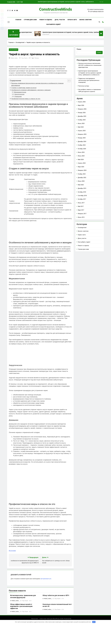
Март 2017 (81, 210)
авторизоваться (46, 579)
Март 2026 (81, 105)
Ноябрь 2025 (82, 120)
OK (94, 622)
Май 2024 (81, 159)
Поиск (79, 49)
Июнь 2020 (81, 181)
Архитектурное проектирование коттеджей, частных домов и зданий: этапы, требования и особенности (66, 2)
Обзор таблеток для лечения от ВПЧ (56, 595)
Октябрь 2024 (82, 149)
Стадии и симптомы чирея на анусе (23, 88)
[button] (68, 80)
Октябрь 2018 (82, 192)
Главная (18, 19)
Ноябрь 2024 (82, 145)
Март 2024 (81, 167)
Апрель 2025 (82, 130)
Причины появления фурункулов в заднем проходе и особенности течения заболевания (37, 84)
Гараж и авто (72, 19)
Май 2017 (81, 206)
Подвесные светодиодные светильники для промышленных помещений (88, 80)
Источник (12, 550)
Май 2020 (81, 185)
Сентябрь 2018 (82, 195)
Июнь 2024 (81, 156)
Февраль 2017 (82, 213)
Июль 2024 (81, 152)
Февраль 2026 (82, 109)
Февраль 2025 (82, 134)
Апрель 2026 (82, 102)
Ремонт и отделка (45, 19)
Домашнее (18, 96)
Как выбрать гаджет (53, 24)
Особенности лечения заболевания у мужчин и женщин (31, 90)
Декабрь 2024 (82, 141)
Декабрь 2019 (82, 188)
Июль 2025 (81, 123)
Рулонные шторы (83, 86)
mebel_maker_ (14, 58)
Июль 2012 (81, 217)
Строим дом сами (30, 19)
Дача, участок (60, 19)
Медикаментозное (20, 92)
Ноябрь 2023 (82, 174)
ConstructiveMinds (55, 9)
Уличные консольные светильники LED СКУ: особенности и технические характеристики (89, 65)
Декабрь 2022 (82, 177)
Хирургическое (19, 94)
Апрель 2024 (82, 163)
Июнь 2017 (81, 203)
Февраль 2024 (82, 170)
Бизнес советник (85, 19)
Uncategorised (13, 49)
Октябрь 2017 (82, 199)
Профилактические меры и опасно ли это (25, 99)
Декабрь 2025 (82, 116)
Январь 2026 (82, 112)
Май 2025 (81, 127)
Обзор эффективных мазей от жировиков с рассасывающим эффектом (21, 606)
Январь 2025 (82, 138)
